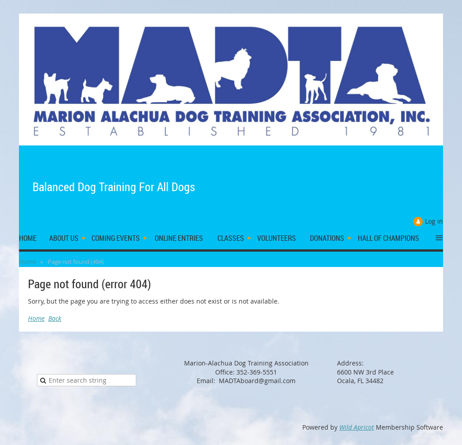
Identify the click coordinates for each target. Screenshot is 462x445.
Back (54, 318)
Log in (434, 221)
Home (27, 262)
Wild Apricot (356, 427)
